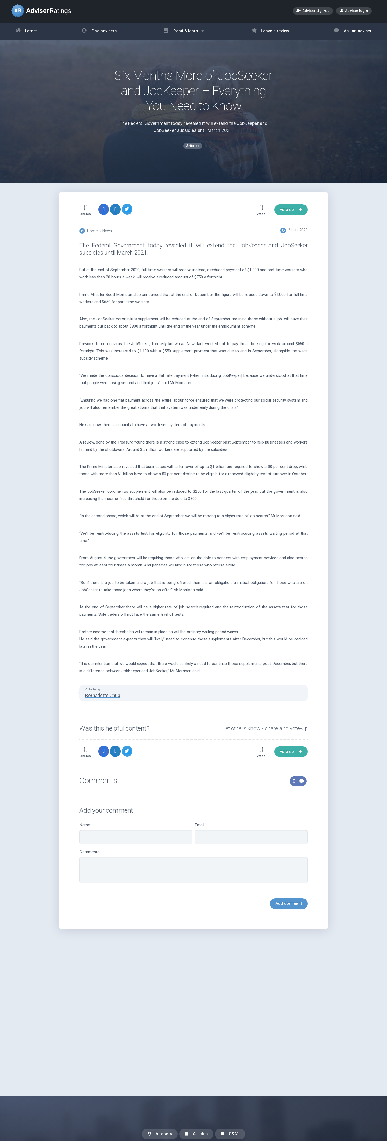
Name (135, 838)
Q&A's (230, 1134)
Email (251, 838)
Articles (196, 1134)
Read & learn (184, 33)
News (107, 235)
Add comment (288, 908)
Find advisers (99, 31)
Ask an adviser (353, 31)
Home (92, 235)
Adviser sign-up (312, 11)
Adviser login (354, 10)
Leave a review (270, 31)
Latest (26, 31)
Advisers (160, 1134)
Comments (193, 871)
